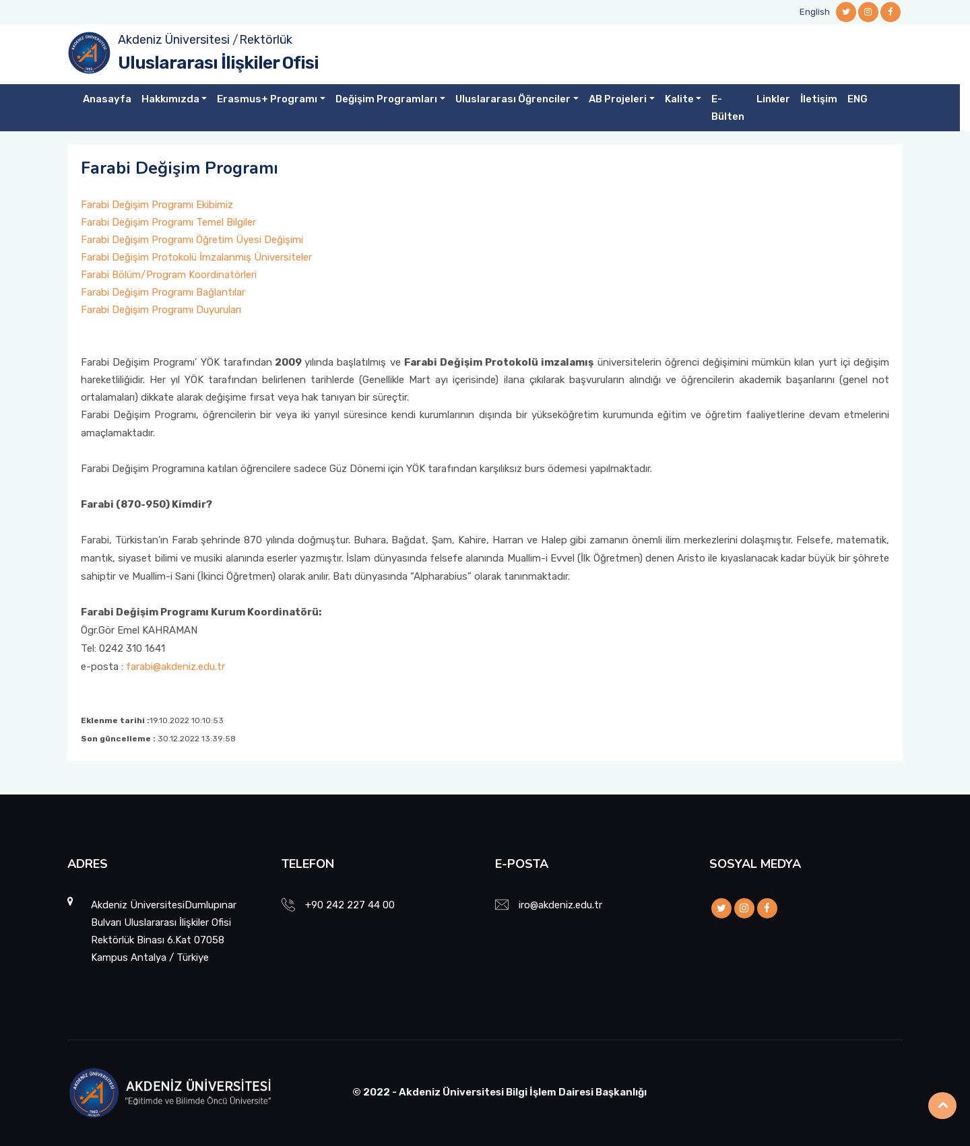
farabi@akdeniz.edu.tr (175, 667)
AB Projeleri (618, 99)
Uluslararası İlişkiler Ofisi (218, 63)
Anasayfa (107, 99)
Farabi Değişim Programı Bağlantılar (163, 292)
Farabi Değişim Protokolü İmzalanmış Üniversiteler (196, 257)
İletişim (818, 99)
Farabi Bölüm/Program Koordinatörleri (169, 275)
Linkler (773, 99)
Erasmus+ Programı (267, 99)
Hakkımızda (170, 99)
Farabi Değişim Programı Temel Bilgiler (168, 222)
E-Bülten (727, 108)
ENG (857, 99)
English (815, 12)
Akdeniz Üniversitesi (174, 39)
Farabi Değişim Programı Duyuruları (161, 310)
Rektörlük (265, 39)
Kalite (679, 99)
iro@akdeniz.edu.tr (560, 905)
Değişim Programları (386, 99)
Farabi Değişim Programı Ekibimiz (157, 205)
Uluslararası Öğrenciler (513, 99)
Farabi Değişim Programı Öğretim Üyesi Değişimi (192, 240)
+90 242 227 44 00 (350, 905)
